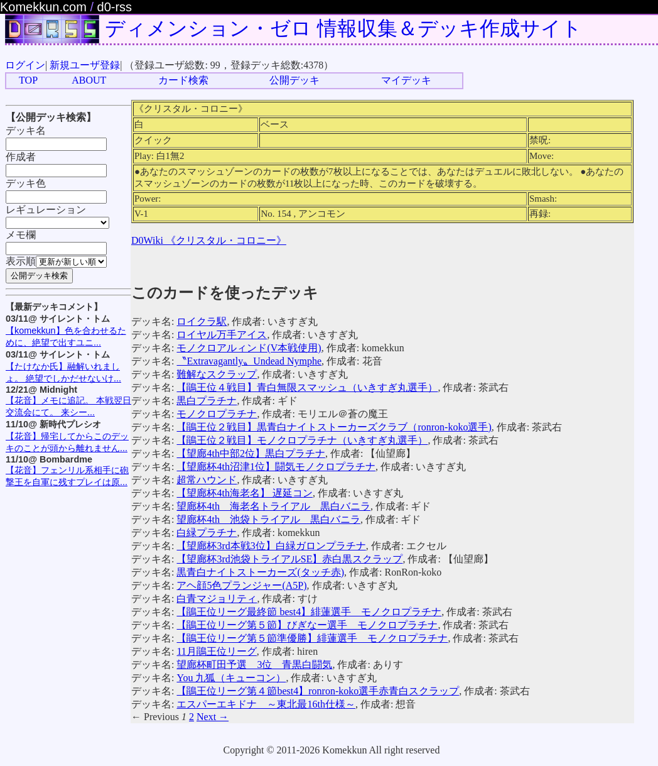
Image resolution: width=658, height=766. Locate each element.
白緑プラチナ (206, 532)
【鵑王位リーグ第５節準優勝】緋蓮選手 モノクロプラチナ (312, 638)
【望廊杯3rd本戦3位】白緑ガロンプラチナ (270, 545)
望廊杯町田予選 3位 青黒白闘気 (254, 664)
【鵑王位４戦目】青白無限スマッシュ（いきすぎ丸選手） (307, 387)
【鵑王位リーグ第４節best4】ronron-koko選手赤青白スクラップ (317, 691)
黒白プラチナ (206, 400)
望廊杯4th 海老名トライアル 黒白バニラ (273, 506)
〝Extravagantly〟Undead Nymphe (248, 361)
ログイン (25, 65)
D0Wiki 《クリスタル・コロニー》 (208, 240)
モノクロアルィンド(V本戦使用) (248, 347)
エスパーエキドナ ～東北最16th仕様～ (265, 704)
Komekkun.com (43, 7)
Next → (213, 716)
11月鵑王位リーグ (216, 651)
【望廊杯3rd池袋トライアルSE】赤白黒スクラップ (289, 559)
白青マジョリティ (216, 598)
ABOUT (89, 80)
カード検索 (183, 80)
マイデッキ (406, 80)
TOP (28, 80)
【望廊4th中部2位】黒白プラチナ (250, 453)
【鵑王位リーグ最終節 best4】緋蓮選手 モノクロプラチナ (308, 611)
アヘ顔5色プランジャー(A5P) (241, 585)
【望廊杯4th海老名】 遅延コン (244, 493)
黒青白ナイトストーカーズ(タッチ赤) (260, 572)
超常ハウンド (206, 479)
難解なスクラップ (216, 374)
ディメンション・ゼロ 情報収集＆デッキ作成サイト (343, 28)
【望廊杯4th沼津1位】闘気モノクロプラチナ (275, 466)
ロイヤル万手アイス (221, 334)
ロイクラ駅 (201, 321)
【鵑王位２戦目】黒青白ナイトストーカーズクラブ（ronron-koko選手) (333, 427)
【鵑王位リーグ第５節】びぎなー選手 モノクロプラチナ (307, 625)
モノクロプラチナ (216, 413)
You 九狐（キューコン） (231, 677)
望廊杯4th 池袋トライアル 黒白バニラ (268, 519)
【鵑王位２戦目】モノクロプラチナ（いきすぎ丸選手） (302, 440)
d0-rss (114, 7)
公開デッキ (294, 80)
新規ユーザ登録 (85, 65)
